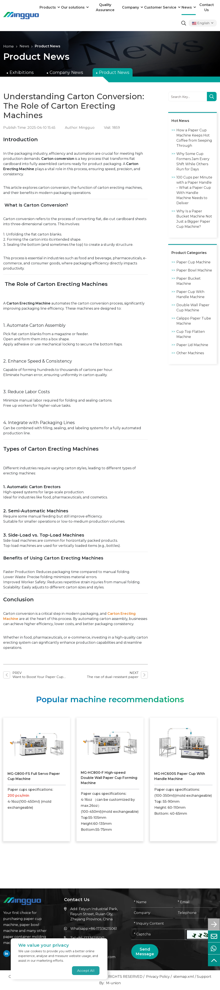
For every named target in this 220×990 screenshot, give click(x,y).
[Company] (152, 913)
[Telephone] (196, 913)
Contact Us (206, 7)
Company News (66, 72)
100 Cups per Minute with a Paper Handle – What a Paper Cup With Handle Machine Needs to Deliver (194, 190)
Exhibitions (21, 72)
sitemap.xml (183, 977)
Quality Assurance (105, 7)
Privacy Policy (158, 977)
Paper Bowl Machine (194, 270)
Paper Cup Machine (193, 262)
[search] (212, 97)
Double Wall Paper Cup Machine (192, 307)
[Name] (152, 902)
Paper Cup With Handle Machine (190, 294)
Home (8, 46)
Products (48, 7)
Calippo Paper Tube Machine (193, 321)
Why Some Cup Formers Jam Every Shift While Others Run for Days (192, 161)
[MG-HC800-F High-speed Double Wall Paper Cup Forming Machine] (110, 743)
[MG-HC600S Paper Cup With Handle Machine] (183, 744)
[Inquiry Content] (174, 924)
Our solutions (73, 7)
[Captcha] (158, 935)
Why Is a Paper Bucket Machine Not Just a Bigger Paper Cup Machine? (194, 219)
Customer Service (160, 7)
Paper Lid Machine (192, 345)
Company (130, 7)
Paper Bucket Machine (188, 281)
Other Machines (190, 353)
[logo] (21, 15)
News (187, 7)
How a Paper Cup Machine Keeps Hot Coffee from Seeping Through (194, 138)
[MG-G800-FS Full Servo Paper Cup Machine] (37, 744)
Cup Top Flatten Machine (190, 334)
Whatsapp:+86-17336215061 (93, 929)
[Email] (196, 902)
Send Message (145, 952)
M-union (113, 983)
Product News (47, 46)
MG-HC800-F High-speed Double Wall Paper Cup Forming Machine (109, 778)
